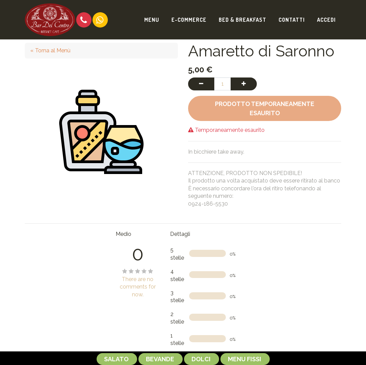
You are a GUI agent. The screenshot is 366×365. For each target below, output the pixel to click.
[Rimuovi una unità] (201, 83)
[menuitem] (152, 19)
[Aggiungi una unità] (244, 83)
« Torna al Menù (50, 50)
